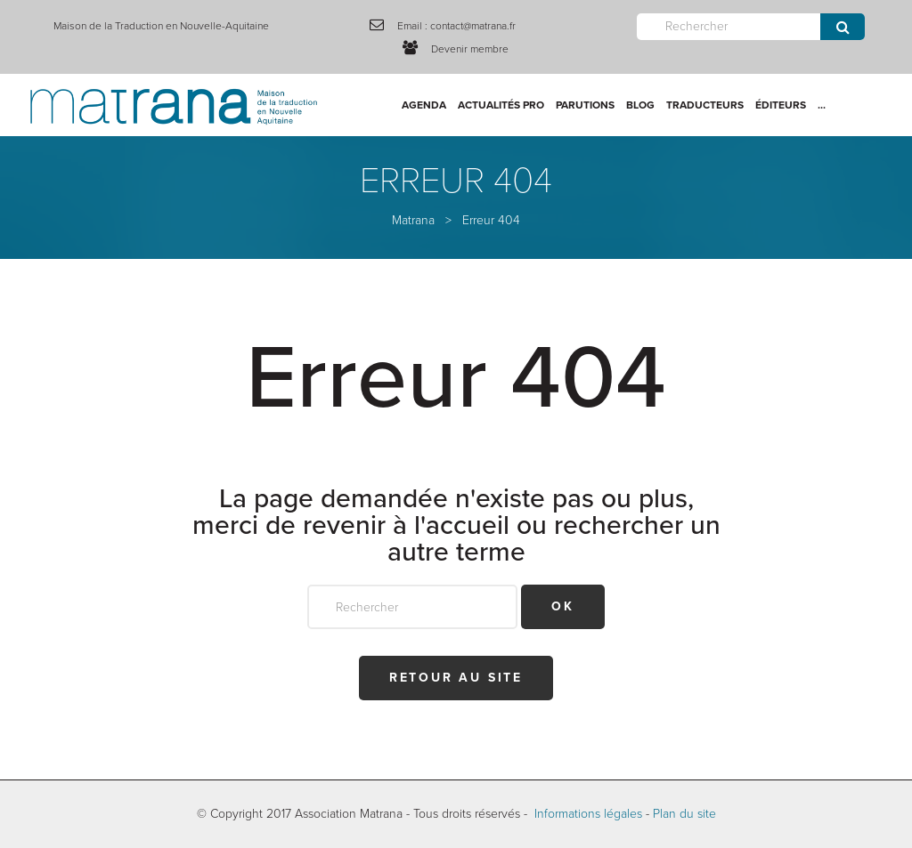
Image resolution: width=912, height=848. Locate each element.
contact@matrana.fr (473, 26)
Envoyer (842, 26)
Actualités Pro (501, 105)
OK (562, 606)
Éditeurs (780, 105)
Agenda (424, 105)
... (822, 105)
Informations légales (588, 813)
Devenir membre (470, 49)
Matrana (413, 220)
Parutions (585, 105)
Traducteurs (705, 105)
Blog (640, 105)
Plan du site (684, 813)
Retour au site (456, 677)
